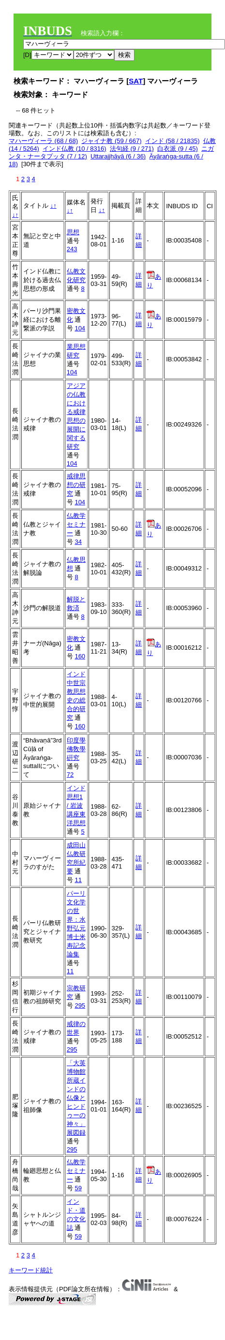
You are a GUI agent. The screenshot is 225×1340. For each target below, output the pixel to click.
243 (72, 249)
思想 (73, 232)
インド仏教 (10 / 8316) (74, 148)
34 (78, 541)
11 (78, 880)
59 (78, 1188)
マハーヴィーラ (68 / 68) (43, 140)
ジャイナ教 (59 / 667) (111, 140)
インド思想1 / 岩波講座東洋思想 (76, 805)
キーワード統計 (31, 1270)
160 (80, 656)
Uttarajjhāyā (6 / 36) (118, 156)
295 (80, 1005)
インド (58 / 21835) (172, 140)
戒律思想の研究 (76, 484)
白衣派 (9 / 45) (177, 148)
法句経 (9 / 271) (132, 148)
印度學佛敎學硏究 (76, 749)
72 (70, 774)
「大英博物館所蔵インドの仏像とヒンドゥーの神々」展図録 (76, 1097)
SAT (136, 81)
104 (80, 328)
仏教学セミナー (76, 524)
